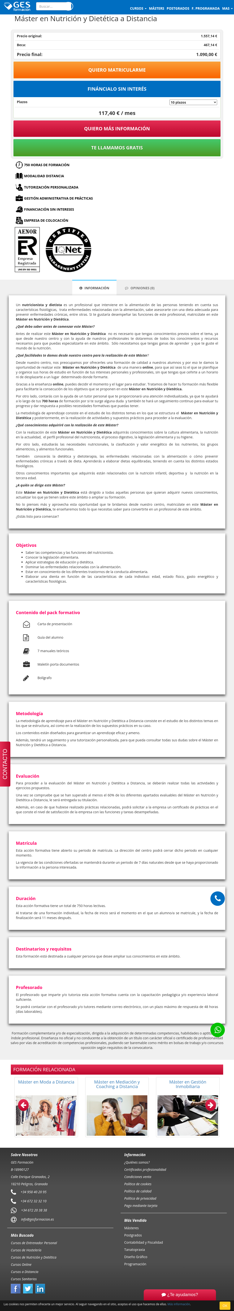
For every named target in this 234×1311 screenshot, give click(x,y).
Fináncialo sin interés (117, 89)
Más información (179, 1304)
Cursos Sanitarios (24, 1279)
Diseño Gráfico (135, 1256)
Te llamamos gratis (117, 147)
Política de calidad (137, 1191)
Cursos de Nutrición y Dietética (33, 1257)
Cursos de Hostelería (26, 1250)
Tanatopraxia (134, 1249)
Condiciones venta (137, 1176)
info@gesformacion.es (37, 1219)
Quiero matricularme (117, 70)
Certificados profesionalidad (145, 1169)
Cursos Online (21, 1264)
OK (225, 1305)
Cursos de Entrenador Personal (34, 1243)
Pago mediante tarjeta (140, 1205)
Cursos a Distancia (24, 1271)
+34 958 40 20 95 (33, 1192)
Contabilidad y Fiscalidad (143, 1242)
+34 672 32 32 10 (33, 1201)
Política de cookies (137, 1184)
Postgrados (133, 1235)
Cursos (138, 8)
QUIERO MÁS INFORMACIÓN (117, 128)
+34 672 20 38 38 (34, 1210)
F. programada (206, 8)
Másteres (131, 1228)
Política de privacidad (140, 1198)
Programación (135, 1264)
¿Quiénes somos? (137, 1162)
